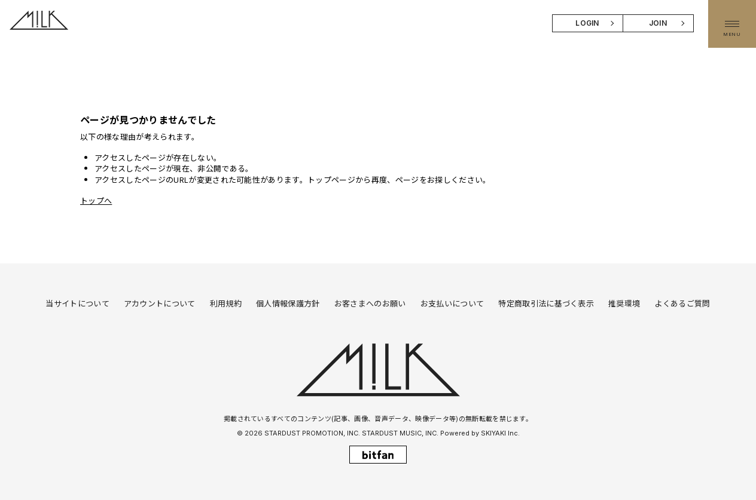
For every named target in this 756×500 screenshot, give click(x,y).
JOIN (658, 23)
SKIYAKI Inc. (500, 433)
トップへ (96, 200)
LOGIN (587, 23)
